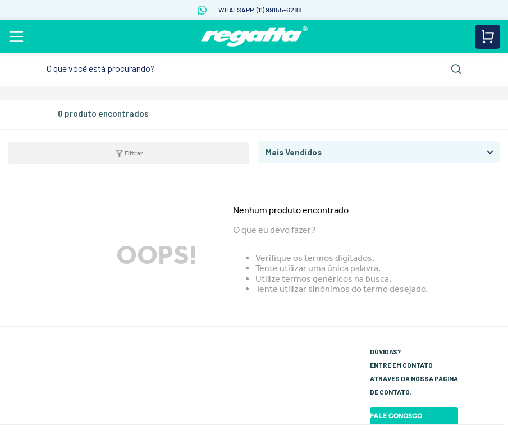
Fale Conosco (396, 416)
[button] (124, 153)
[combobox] (254, 69)
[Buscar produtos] (456, 69)
